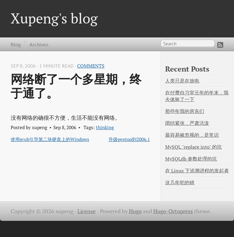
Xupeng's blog (54, 18)
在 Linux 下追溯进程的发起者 (197, 171)
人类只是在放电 (182, 81)
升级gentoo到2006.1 (129, 139)
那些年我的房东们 (184, 111)
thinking (105, 127)
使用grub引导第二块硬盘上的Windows (50, 139)
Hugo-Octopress (173, 211)
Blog (16, 44)
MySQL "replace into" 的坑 (193, 147)
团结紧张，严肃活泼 (187, 123)
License (86, 211)
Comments (91, 66)
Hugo (135, 211)
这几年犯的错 (179, 182)
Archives (39, 44)
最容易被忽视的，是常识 (192, 135)
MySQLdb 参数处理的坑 (191, 159)
